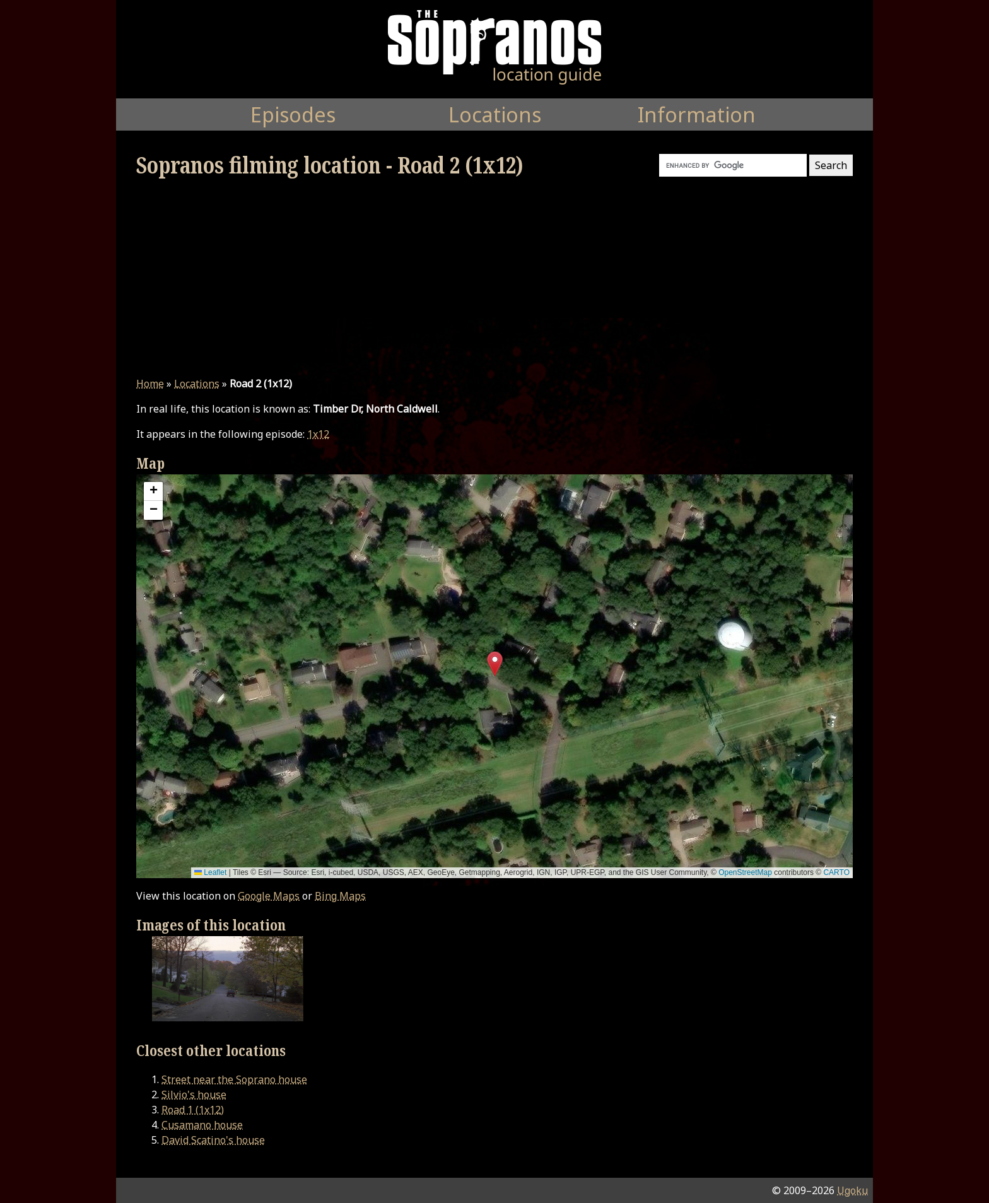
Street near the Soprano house (234, 1079)
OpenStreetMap (745, 872)
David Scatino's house (213, 1140)
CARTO (836, 872)
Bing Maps (340, 896)
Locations (196, 383)
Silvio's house (193, 1094)
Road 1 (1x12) (192, 1110)
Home (150, 383)
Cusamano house (202, 1125)
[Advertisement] (494, 277)
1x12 (318, 434)
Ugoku (852, 1190)
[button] (495, 664)
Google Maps (269, 896)
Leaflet (210, 872)
